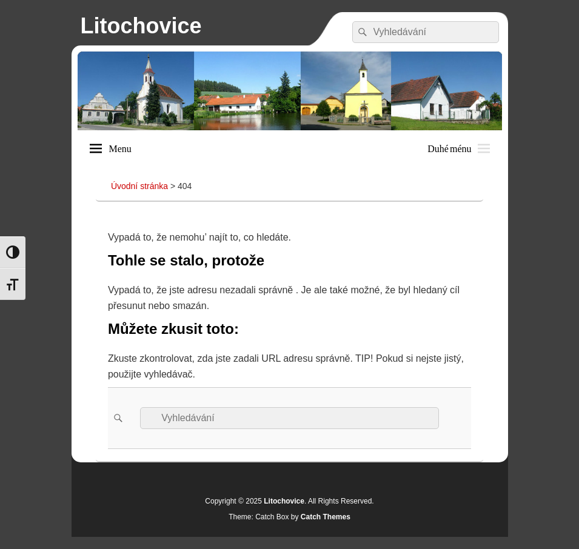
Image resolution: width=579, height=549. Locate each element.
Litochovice (141, 25)
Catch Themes (325, 517)
